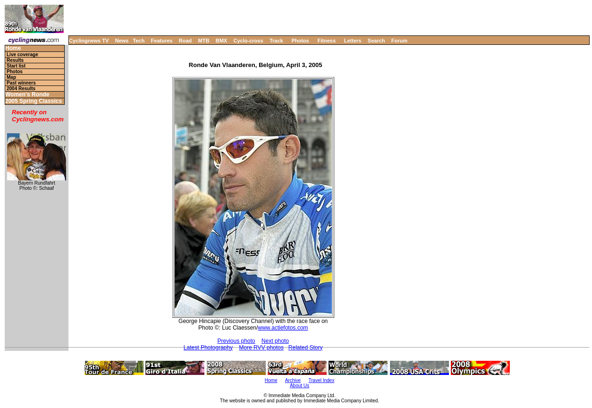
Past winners (21, 82)
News (122, 40)
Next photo (275, 341)
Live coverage (22, 54)
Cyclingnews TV (89, 40)
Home (13, 48)
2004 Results (21, 88)
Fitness (326, 40)
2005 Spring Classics (33, 101)
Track (276, 40)
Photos (300, 40)
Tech (138, 40)
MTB (204, 40)
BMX (221, 40)
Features (162, 40)
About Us (299, 385)
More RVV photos (261, 347)
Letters (353, 40)
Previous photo (236, 341)
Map (11, 77)
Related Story (305, 347)
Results (15, 60)
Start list (16, 65)
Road (185, 40)
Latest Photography (208, 347)
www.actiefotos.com (283, 327)
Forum (399, 40)
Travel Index (322, 380)
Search (376, 40)
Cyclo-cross (248, 40)
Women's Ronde (27, 95)
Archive (293, 380)
